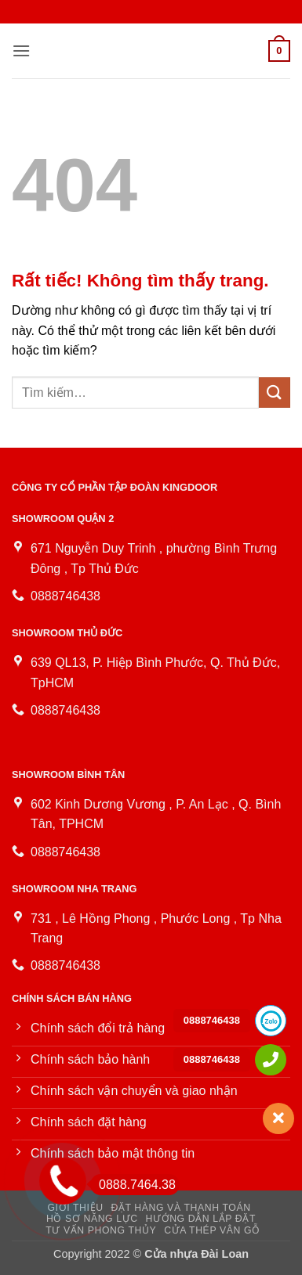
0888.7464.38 (133, 1184)
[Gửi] (274, 392)
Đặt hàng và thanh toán (180, 1207)
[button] (21, 50)
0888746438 (212, 1020)
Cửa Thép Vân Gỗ (212, 1230)
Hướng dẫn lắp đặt (201, 1218)
